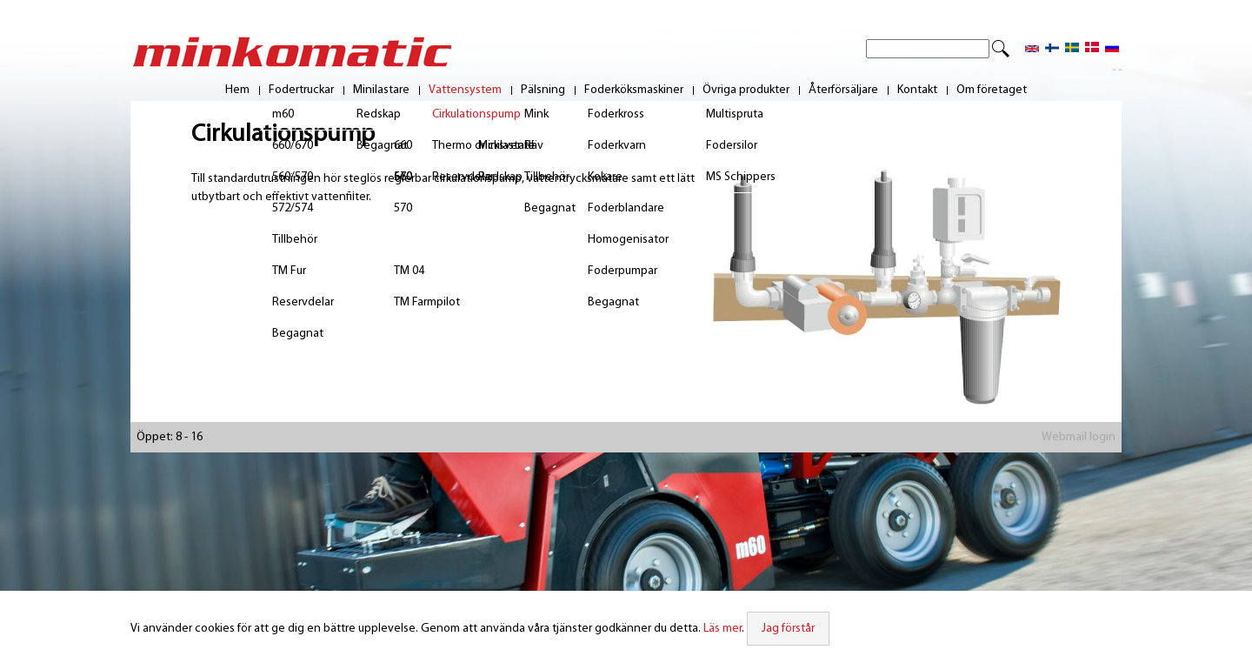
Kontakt (917, 91)
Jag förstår (788, 628)
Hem (237, 91)
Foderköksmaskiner (633, 91)
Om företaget (991, 91)
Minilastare (381, 91)
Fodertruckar (301, 91)
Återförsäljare (843, 91)
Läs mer (722, 628)
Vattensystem (465, 91)
